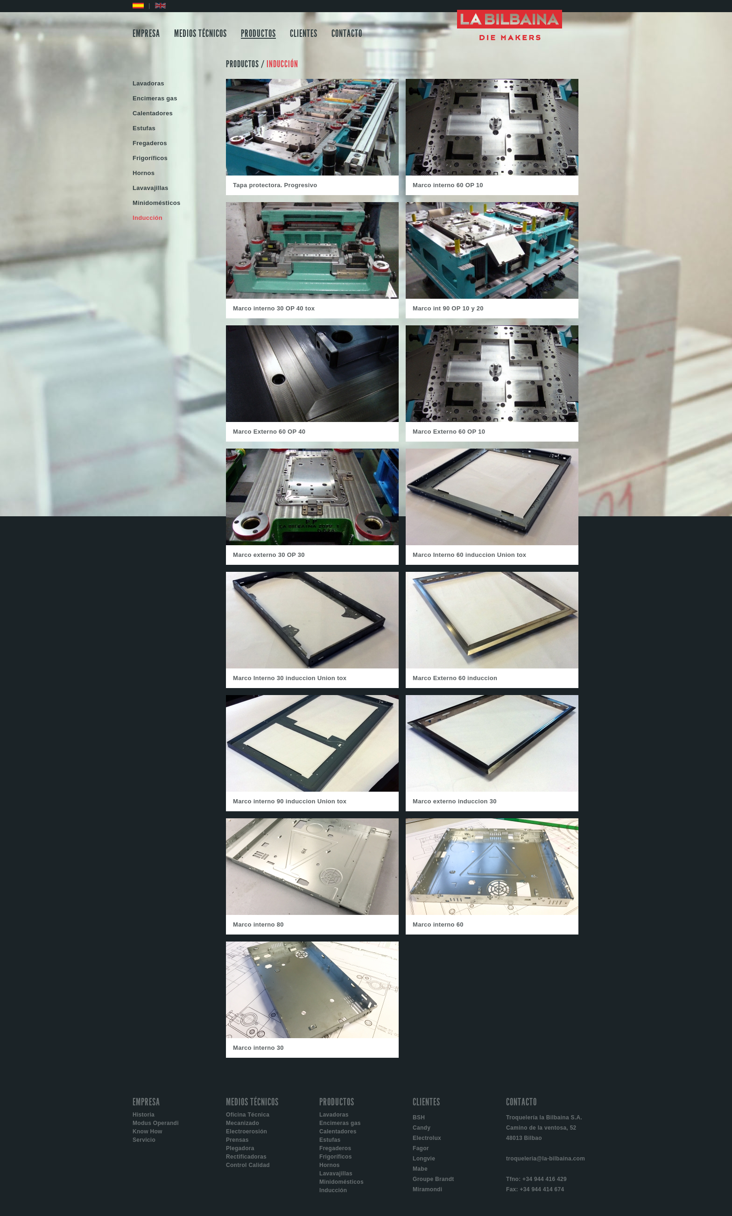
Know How (147, 1131)
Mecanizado (242, 1123)
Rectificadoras (246, 1156)
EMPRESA (146, 33)
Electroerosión (246, 1131)
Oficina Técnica (247, 1114)
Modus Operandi (156, 1123)
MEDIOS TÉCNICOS (200, 33)
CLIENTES (303, 33)
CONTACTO (346, 33)
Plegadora (240, 1148)
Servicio (144, 1140)
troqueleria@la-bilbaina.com (545, 1158)
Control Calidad (248, 1165)
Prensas (237, 1140)
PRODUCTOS (258, 33)
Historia (144, 1114)
